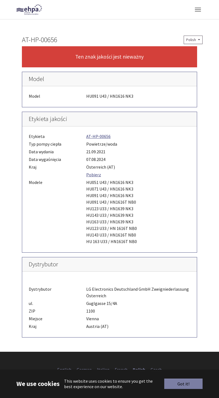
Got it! (183, 384)
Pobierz (93, 174)
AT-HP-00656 (98, 136)
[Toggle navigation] (198, 9)
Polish (191, 39)
